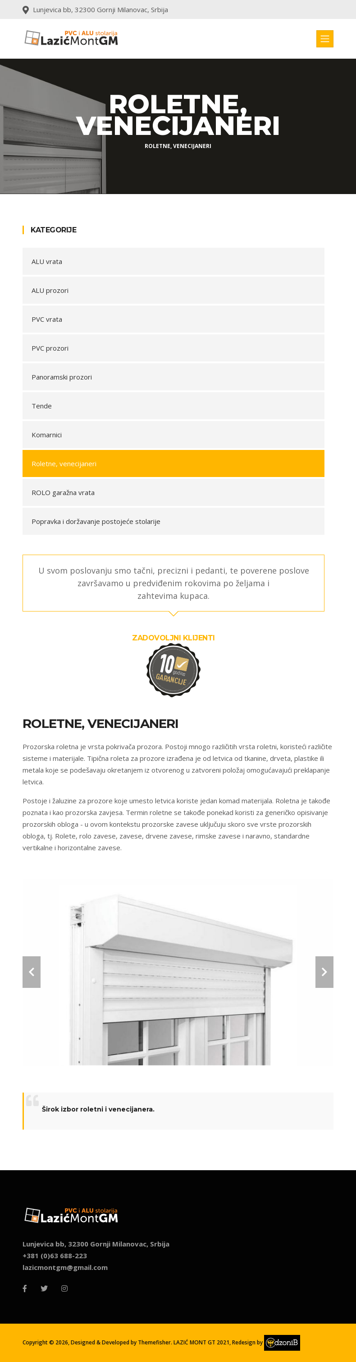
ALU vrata (47, 261)
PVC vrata (47, 319)
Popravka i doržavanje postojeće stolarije (96, 521)
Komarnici (47, 434)
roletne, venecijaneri (178, 146)
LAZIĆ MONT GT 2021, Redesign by (236, 1342)
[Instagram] (64, 1288)
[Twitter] (44, 1288)
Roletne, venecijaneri (64, 463)
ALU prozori (50, 290)
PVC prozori (50, 347)
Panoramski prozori (62, 376)
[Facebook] (25, 1288)
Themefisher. (155, 1342)
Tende (42, 405)
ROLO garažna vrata (63, 492)
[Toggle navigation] (324, 38)
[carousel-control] (32, 972)
